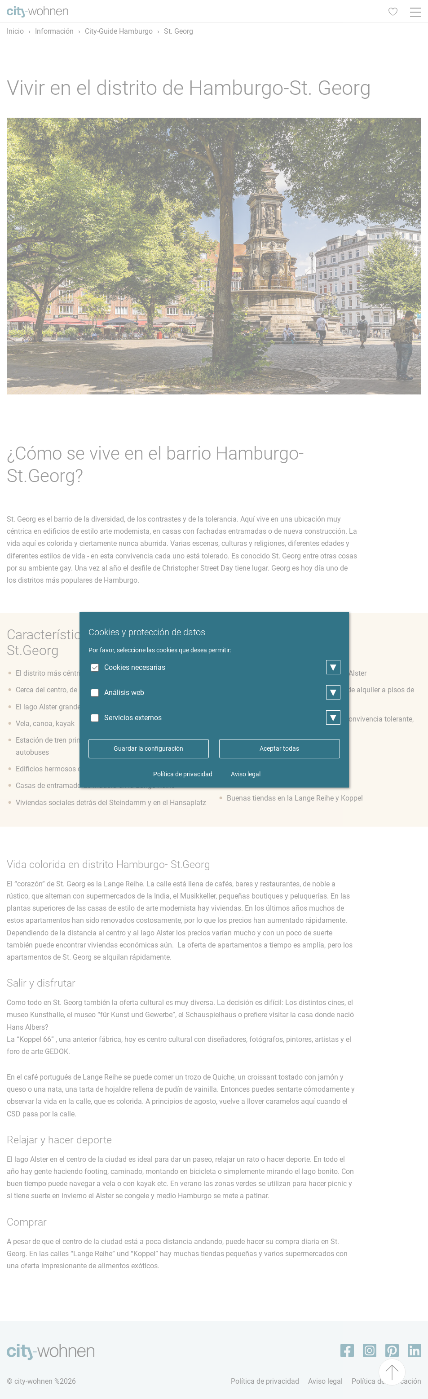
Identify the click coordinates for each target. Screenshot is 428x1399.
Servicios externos (133, 717)
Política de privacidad (182, 774)
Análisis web (124, 692)
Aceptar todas (279, 748)
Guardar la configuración (148, 748)
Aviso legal (245, 774)
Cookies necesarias (134, 667)
